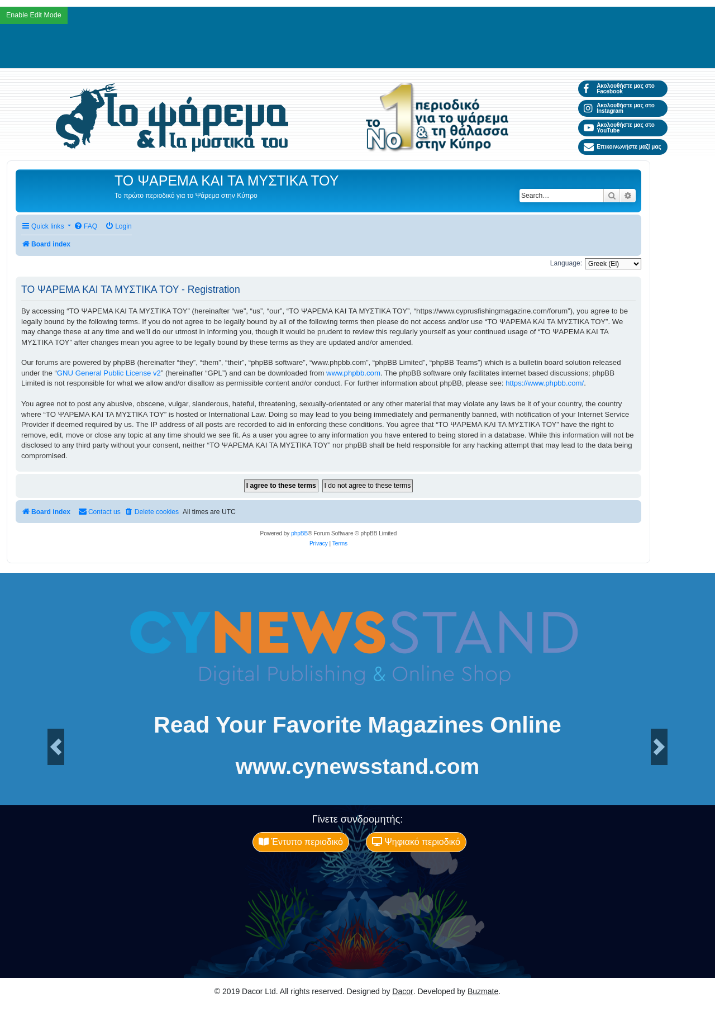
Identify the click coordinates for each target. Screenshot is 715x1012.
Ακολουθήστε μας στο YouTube (619, 128)
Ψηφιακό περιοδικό (416, 842)
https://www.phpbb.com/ (545, 383)
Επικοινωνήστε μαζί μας (622, 147)
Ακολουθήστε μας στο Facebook (619, 88)
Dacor (402, 991)
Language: (566, 263)
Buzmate (483, 991)
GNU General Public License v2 (109, 373)
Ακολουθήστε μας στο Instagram (619, 108)
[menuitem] (85, 226)
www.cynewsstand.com (357, 766)
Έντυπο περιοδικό (301, 842)
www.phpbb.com (353, 373)
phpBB (299, 533)
